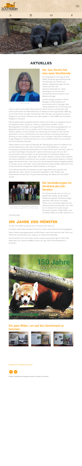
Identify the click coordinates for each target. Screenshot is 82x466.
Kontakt (30, 365)
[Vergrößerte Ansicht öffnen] (18, 339)
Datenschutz (13, 365)
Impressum (22, 365)
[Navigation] (77, 6)
